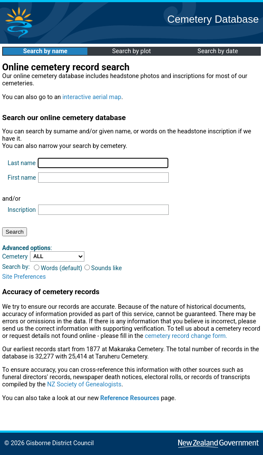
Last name (22, 163)
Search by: (16, 266)
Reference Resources (129, 398)
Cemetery (15, 256)
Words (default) (58, 268)
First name (22, 177)
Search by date (217, 51)
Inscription (22, 209)
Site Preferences (24, 276)
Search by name (45, 51)
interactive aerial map (92, 97)
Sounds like (103, 268)
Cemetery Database (213, 19)
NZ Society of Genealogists (84, 384)
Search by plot (131, 51)
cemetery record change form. (186, 336)
